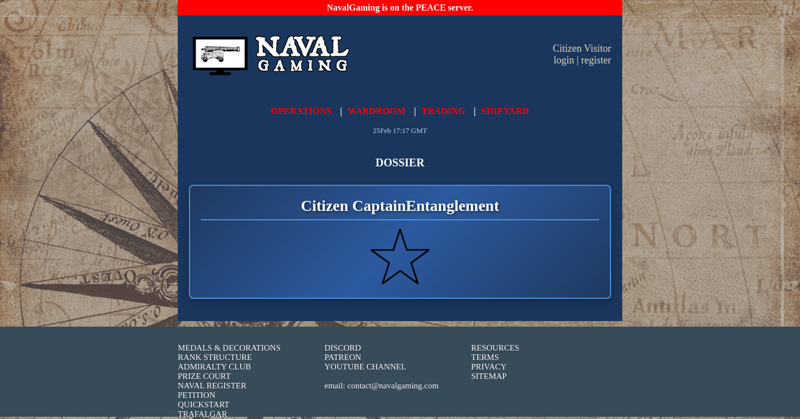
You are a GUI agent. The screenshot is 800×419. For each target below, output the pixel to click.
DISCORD (342, 347)
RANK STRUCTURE (215, 357)
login (563, 60)
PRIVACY (489, 366)
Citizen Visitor (582, 48)
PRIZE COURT (204, 376)
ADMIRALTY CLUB (214, 366)
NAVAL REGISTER (212, 385)
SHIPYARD (505, 111)
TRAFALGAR (202, 414)
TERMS (485, 357)
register (596, 60)
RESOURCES (495, 347)
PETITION (197, 395)
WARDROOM (377, 111)
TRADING (444, 111)
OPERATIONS (301, 111)
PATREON (342, 357)
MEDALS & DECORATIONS (229, 347)
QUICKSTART (203, 404)
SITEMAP (489, 376)
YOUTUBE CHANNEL (365, 366)
